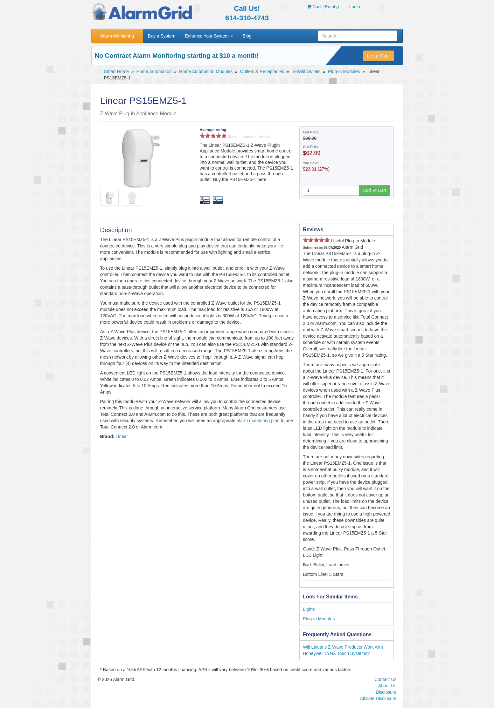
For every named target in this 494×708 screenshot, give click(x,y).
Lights (309, 609)
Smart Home (116, 71)
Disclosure (386, 692)
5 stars (223, 135)
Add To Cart (374, 190)
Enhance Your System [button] (209, 35)
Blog (247, 35)
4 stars (218, 135)
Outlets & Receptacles (262, 71)
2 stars (207, 135)
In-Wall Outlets (305, 71)
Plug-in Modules (344, 71)
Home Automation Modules (206, 71)
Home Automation (153, 71)
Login (354, 6)
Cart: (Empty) (323, 6)
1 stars (202, 135)
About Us (387, 685)
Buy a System (161, 35)
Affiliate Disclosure (378, 698)
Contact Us (385, 679)
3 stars (213, 135)
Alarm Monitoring (117, 35)
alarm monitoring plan (258, 420)
